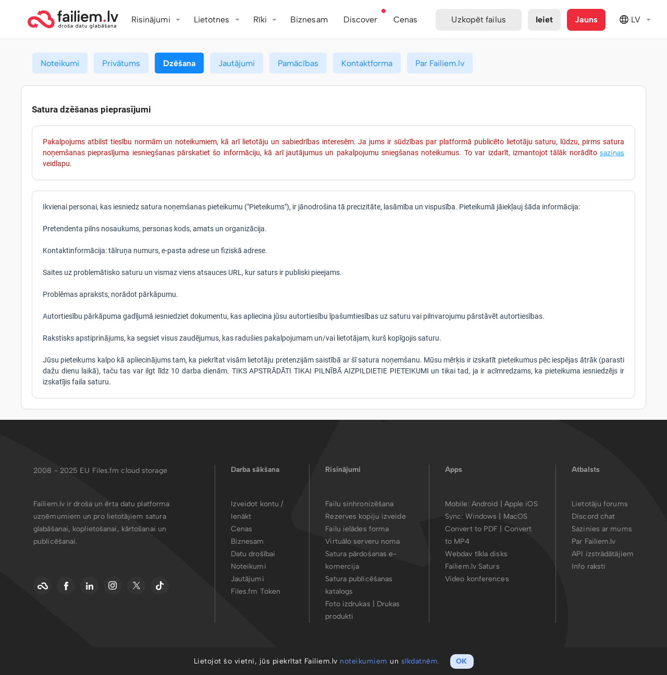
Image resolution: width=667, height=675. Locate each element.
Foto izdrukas (347, 603)
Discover (360, 19)
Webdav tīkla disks (476, 553)
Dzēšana (179, 63)
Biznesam (309, 19)
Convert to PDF (471, 528)
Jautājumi (236, 63)
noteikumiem (364, 661)
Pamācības (298, 63)
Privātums (121, 63)
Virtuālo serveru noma (362, 541)
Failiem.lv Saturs (472, 566)
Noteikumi (60, 63)
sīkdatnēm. (420, 661)
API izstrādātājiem (603, 553)
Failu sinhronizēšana (359, 503)
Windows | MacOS (496, 516)
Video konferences (477, 578)
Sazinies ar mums (602, 528)
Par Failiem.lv (439, 63)
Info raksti (589, 566)
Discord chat (593, 516)
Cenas (242, 528)
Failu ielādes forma (357, 528)
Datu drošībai (253, 553)
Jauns (586, 19)
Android (486, 503)
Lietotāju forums (600, 503)
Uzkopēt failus (478, 19)
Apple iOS (521, 503)
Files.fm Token (255, 591)
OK (461, 661)
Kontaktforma (366, 63)
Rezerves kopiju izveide (365, 516)
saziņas (612, 152)
